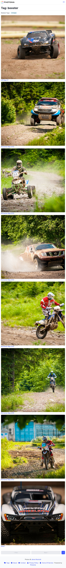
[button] (63, 2)
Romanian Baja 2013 (33, 115)
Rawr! (33, 514)
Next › (46, 552)
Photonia (33, 565)
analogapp (13, 12)
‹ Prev (16, 552)
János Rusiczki (36, 559)
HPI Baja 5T (33, 48)
